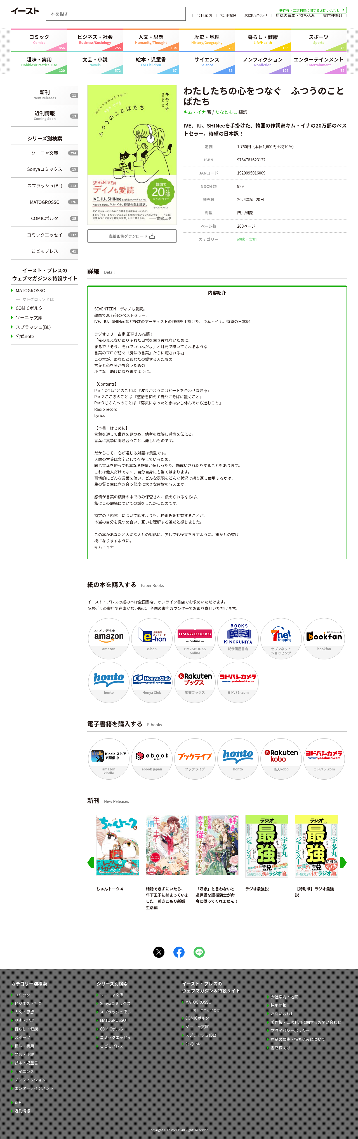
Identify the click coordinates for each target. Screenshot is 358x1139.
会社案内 (204, 18)
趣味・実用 (39, 61)
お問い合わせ (256, 18)
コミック (39, 39)
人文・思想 (151, 39)
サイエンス (207, 61)
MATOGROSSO (45, 202)
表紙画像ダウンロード (128, 236)
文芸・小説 (95, 61)
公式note (25, 336)
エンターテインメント (319, 61)
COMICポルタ (44, 218)
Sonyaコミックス (44, 169)
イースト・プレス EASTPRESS (39, 14)
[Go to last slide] (90, 862)
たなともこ (226, 112)
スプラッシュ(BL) (44, 185)
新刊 (44, 94)
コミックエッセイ (45, 234)
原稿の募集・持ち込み (295, 18)
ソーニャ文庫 (44, 152)
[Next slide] (343, 862)
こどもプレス (44, 250)
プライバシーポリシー (290, 1030)
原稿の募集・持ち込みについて (298, 1039)
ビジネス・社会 (95, 39)
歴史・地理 (207, 39)
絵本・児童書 (151, 61)
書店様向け (333, 18)
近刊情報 (44, 115)
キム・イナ (194, 112)
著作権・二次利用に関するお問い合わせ (309, 10)
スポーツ (319, 39)
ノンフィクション (263, 61)
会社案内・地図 (285, 996)
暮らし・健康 (263, 39)
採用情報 (228, 18)
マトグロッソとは (38, 299)
